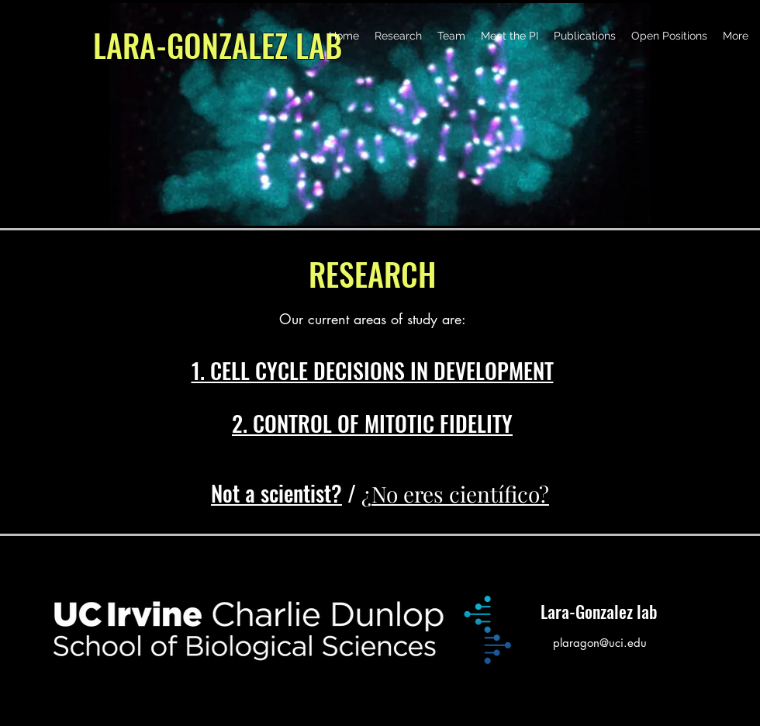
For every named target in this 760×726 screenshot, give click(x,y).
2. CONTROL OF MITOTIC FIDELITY (372, 423)
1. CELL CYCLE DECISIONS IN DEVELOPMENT (373, 370)
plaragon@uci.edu (600, 642)
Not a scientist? (276, 493)
